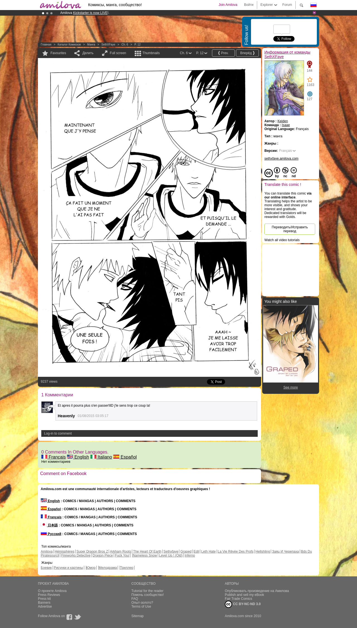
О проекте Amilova (52, 591)
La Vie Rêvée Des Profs (236, 551)
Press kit (44, 599)
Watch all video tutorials (282, 240)
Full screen (118, 53)
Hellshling (262, 551)
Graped (186, 551)
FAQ (134, 599)
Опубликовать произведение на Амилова (257, 591)
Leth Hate (208, 551)
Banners (44, 603)
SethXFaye (108, 44)
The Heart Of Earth (147, 551)
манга (91, 44)
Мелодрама (108, 568)
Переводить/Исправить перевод (290, 229)
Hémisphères (64, 551)
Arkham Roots (120, 551)
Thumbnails (151, 53)
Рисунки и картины (68, 568)
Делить (87, 53)
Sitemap (137, 616)
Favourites (58, 53)
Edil (196, 551)
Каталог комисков (69, 44)
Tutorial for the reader (147, 591)
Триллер (126, 568)
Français (53, 457)
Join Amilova (228, 5)
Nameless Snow (145, 555)
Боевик (46, 568)
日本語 (49, 525)
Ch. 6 (124, 44)
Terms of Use (141, 606)
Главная (46, 44)
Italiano (101, 457)
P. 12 (137, 44)
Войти (249, 5)
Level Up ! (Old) (170, 555)
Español (125, 457)
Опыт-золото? (142, 603)
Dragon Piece (103, 555)
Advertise (45, 606)
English (78, 457)
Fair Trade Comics (238, 599)
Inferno (190, 555)
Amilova (47, 551)
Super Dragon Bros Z (92, 551)
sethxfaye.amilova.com (281, 158)
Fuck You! (122, 555)
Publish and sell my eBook (244, 595)
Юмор (91, 568)
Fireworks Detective (75, 555)
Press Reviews (49, 595)
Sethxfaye (170, 551)
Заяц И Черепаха (285, 551)
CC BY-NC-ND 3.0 (243, 604)
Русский (51, 534)
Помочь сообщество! (147, 595)
